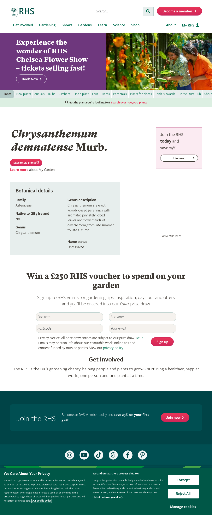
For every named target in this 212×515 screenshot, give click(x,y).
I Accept (183, 480)
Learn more (19, 170)
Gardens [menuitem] (85, 25)
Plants (6, 94)
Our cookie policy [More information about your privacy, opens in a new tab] (41, 500)
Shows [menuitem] (67, 25)
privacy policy (113, 348)
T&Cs (139, 338)
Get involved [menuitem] (23, 25)
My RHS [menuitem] (188, 25)
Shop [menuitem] (135, 25)
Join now (173, 417)
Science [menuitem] (119, 25)
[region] (106, 491)
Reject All (183, 493)
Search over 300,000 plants (129, 102)
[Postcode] (69, 328)
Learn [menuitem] (102, 25)
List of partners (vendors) (108, 497)
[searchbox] (118, 11)
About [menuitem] (171, 25)
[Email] (142, 328)
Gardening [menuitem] (47, 25)
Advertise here (172, 236)
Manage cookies (183, 507)
